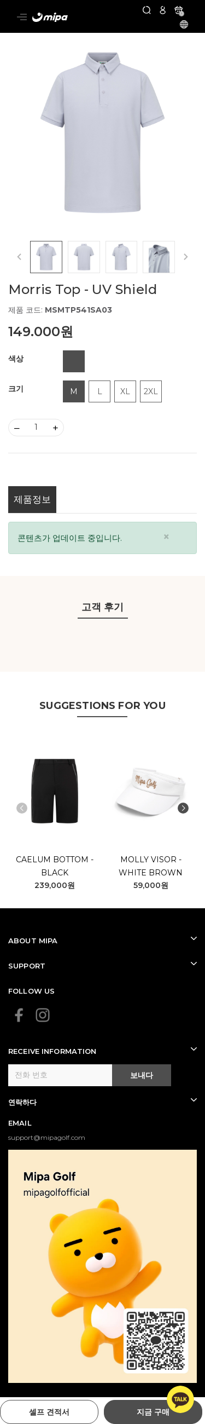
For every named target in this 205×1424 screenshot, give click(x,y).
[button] (183, 808)
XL (125, 391)
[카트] (178, 9)
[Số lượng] (36, 427)
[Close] (166, 537)
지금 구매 (153, 1412)
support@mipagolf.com (46, 1137)
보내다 (141, 1075)
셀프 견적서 (49, 1412)
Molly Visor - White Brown (151, 866)
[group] (102, 132)
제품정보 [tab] (32, 499)
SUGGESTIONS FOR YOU (102, 706)
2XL (151, 391)
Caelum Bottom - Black (54, 866)
